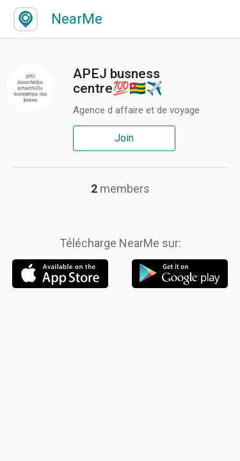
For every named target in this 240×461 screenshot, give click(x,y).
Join (124, 138)
